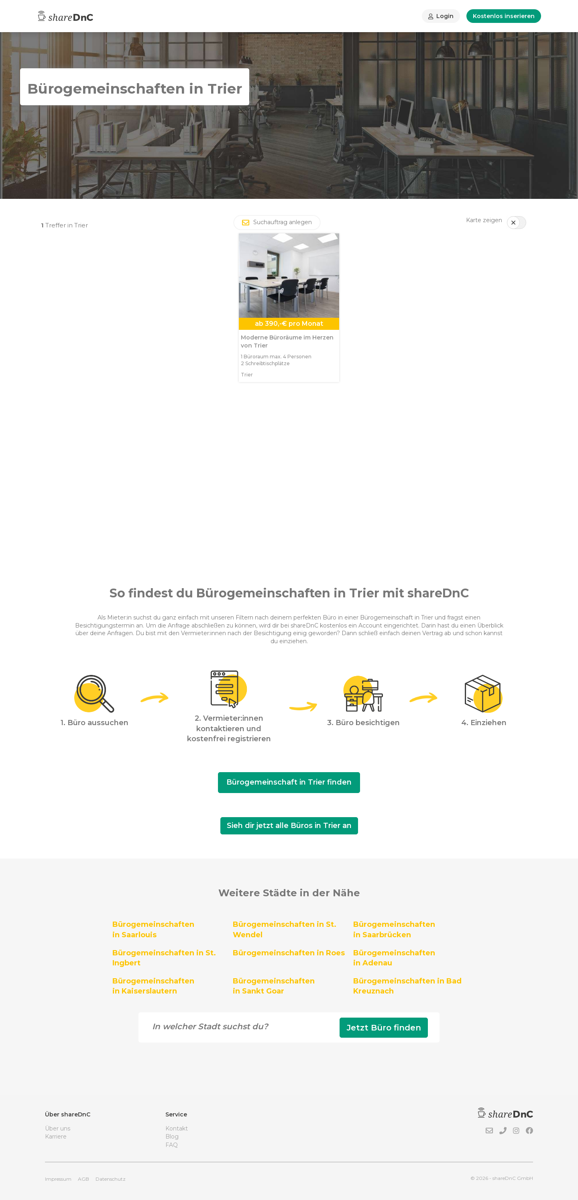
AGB (83, 1179)
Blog (172, 1136)
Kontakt (176, 1128)
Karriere (56, 1136)
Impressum (58, 1179)
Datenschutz (111, 1179)
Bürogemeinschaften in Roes (289, 953)
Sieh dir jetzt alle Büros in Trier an (289, 825)
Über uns (57, 1128)
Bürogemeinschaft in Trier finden (289, 782)
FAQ (171, 1145)
